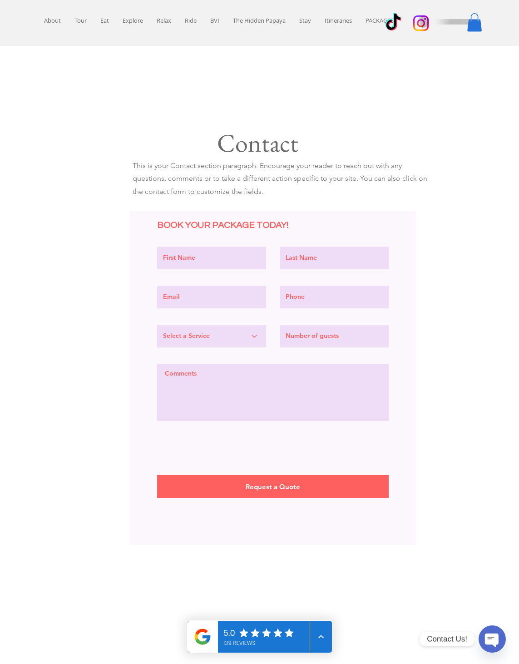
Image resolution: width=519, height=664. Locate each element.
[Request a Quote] (273, 486)
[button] (474, 22)
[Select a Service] (211, 336)
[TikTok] (393, 23)
